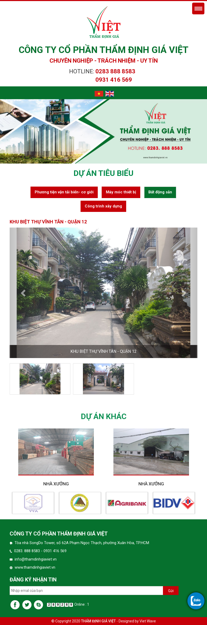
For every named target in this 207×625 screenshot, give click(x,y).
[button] (24, 293)
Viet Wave (147, 621)
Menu (198, 8)
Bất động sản (160, 192)
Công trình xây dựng (103, 206)
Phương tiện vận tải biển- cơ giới (64, 192)
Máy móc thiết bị (121, 192)
